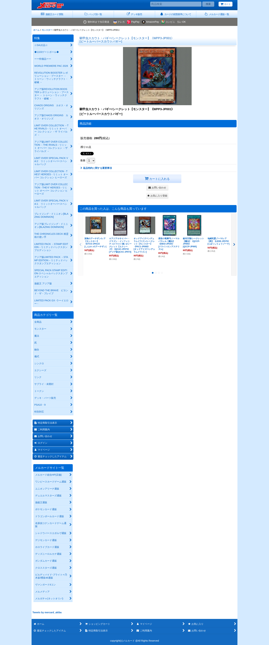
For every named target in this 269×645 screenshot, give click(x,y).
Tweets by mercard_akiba (47, 612)
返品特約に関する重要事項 (96, 168)
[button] (216, 14)
